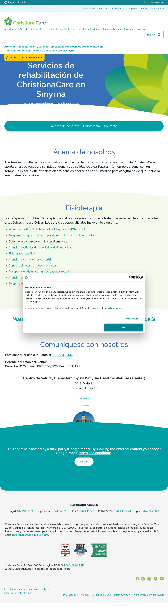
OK (123, 327)
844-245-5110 (61, 516)
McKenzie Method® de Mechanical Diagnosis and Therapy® (47, 229)
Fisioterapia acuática (22, 253)
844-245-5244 (123, 516)
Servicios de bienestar (33, 29)
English (11, 2)
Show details (131, 319)
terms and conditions (95, 458)
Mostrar (36, 57)
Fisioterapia (91, 126)
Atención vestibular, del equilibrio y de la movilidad (40, 247)
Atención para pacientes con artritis (31, 259)
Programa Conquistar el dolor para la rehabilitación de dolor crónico (52, 235)
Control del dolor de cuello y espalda (32, 265)
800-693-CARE (75, 570)
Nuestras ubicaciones (89, 29)
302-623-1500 (62, 355)
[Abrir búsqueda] (154, 34)
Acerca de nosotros (65, 126)
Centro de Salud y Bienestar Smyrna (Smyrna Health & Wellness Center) (84, 378)
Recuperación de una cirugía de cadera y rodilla (39, 271)
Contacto (110, 126)
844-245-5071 (151, 516)
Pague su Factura (112, 29)
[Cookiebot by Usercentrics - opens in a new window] (131, 278)
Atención (10, 29)
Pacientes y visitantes (62, 29)
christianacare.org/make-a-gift (30, 540)
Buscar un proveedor (135, 29)
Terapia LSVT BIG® (20, 283)
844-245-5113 (87, 516)
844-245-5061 (25, 516)
